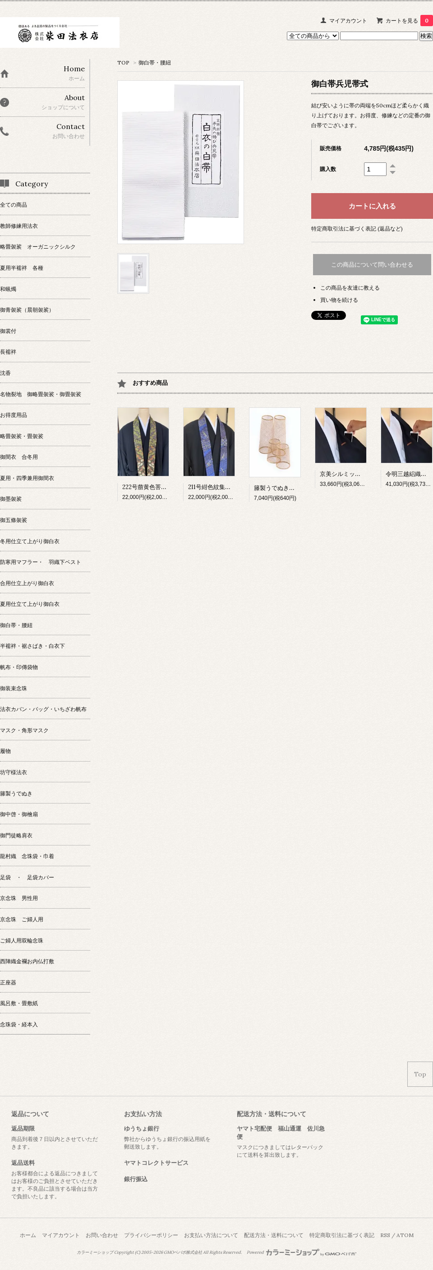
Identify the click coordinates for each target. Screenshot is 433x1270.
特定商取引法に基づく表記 (341, 1235)
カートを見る (409, 20)
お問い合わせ (102, 1235)
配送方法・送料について (274, 1235)
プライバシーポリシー (151, 1235)
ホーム (28, 1235)
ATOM (405, 1235)
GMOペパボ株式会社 (183, 1252)
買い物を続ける (339, 299)
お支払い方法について (211, 1235)
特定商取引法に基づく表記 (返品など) (357, 228)
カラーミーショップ (95, 1252)
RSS (385, 1235)
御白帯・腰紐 (154, 62)
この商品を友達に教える (350, 287)
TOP (123, 62)
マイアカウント (348, 20)
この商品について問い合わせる (372, 264)
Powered (301, 1252)
